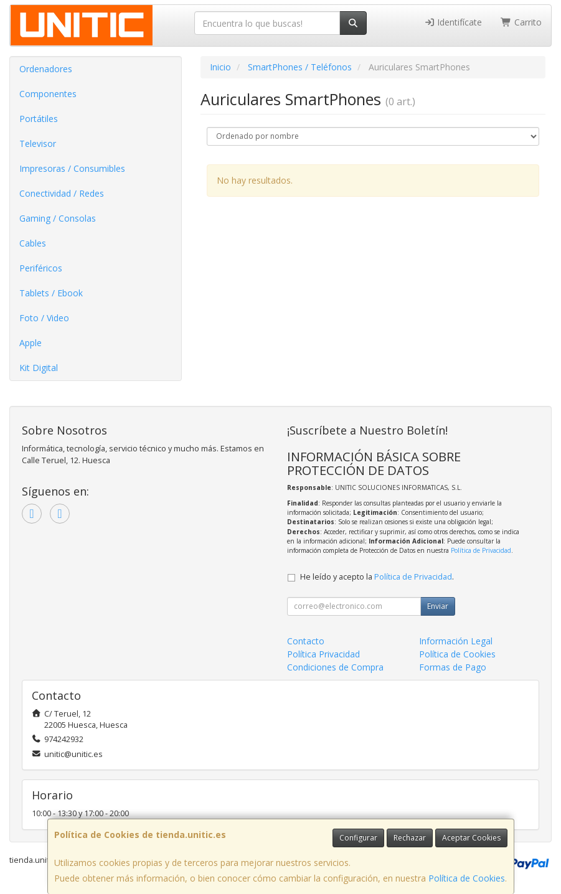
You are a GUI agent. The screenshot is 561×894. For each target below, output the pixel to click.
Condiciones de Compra (335, 667)
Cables (32, 243)
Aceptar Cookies (471, 837)
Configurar (358, 837)
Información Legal (456, 641)
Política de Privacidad (481, 550)
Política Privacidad (323, 654)
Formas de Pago (452, 667)
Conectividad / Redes (61, 193)
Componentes (48, 94)
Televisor (37, 143)
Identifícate (453, 22)
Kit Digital (38, 368)
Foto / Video (44, 318)
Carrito (521, 22)
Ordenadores (45, 69)
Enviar (437, 606)
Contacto (305, 641)
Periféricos (40, 268)
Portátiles (38, 119)
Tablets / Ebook (51, 293)
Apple (30, 343)
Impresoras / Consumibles (72, 168)
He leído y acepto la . (377, 577)
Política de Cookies (466, 878)
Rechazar (410, 837)
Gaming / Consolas (57, 218)
